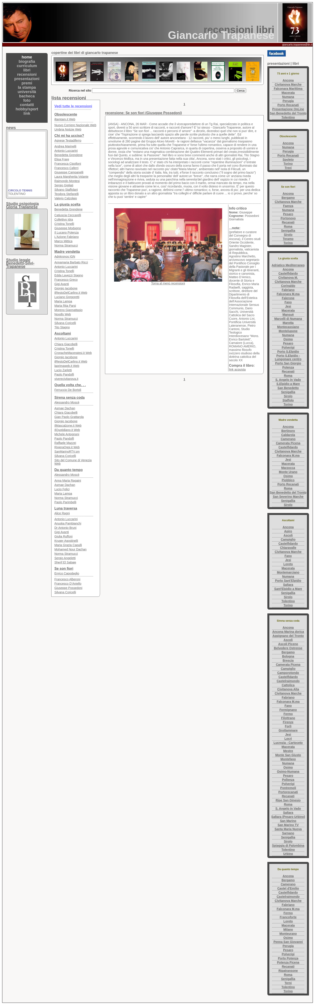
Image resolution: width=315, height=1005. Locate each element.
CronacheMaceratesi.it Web (73, 353)
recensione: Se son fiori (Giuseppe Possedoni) (143, 113)
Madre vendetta (67, 251)
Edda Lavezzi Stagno (68, 275)
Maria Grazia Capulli (68, 545)
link (27, 113)
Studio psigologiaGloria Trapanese (22, 205)
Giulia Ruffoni (63, 536)
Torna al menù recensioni (168, 283)
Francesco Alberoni (67, 579)
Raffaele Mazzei (65, 443)
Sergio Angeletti (65, 558)
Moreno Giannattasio (68, 310)
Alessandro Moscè (66, 402)
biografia (27, 61)
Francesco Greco (66, 279)
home (27, 57)
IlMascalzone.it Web (67, 425)
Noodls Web (62, 314)
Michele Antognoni (66, 434)
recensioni (27, 74)
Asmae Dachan (64, 408)
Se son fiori (63, 568)
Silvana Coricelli (65, 323)
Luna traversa (65, 508)
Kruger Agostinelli (66, 540)
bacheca (27, 96)
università (27, 92)
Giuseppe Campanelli (68, 172)
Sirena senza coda (69, 397)
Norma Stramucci (66, 245)
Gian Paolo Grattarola (69, 417)
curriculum (27, 66)
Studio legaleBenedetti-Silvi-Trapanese (20, 263)
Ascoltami (62, 333)
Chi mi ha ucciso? (69, 135)
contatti (27, 105)
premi (27, 83)
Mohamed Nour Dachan (70, 549)
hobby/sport (27, 109)
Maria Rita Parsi (65, 305)
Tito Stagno (62, 327)
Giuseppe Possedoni (68, 588)
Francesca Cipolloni (67, 163)
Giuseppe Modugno (67, 228)
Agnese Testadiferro (67, 140)
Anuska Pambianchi (67, 523)
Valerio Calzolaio (65, 198)
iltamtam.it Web (64, 119)
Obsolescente (65, 114)
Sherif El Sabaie (65, 562)
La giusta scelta (67, 204)
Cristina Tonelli (64, 224)
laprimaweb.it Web (66, 366)
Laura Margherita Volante (71, 176)
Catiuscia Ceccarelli (67, 215)
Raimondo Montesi (67, 181)
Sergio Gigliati (63, 185)
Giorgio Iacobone (66, 288)
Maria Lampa (63, 301)
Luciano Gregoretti (66, 297)
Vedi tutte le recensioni (73, 106)
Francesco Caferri (66, 168)
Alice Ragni (62, 513)
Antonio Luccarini (66, 150)
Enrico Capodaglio (66, 573)
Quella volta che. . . (70, 385)
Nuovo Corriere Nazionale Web (75, 125)
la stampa (27, 87)
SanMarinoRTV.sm (67, 451)
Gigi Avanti (61, 284)
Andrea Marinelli (65, 146)
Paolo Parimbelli (65, 502)
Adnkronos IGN (64, 256)
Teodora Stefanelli (66, 194)
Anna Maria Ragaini (67, 480)
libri (27, 70)
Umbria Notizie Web (67, 129)
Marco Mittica (63, 241)
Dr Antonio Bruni (65, 527)
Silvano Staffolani (66, 189)
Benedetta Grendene (68, 155)
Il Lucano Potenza (66, 232)
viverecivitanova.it (66, 379)
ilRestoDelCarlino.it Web (70, 292)
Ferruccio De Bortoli (67, 390)
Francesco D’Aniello (67, 583)
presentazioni (26, 79)
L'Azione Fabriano (66, 237)
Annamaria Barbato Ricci (71, 262)
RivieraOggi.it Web (66, 447)
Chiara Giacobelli (66, 344)
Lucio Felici (61, 489)
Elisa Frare (61, 159)
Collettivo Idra (63, 219)
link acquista (237, 369)
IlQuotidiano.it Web (67, 430)
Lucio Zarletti (63, 370)
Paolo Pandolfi (64, 374)
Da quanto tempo (68, 470)
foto (27, 100)
